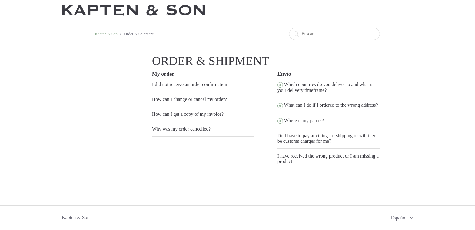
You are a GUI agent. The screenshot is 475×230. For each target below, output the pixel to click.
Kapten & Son (106, 34)
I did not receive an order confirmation (189, 84)
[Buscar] (334, 34)
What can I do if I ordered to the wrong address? (331, 105)
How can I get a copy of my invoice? (188, 114)
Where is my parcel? (304, 120)
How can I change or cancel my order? (189, 99)
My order (163, 74)
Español (399, 217)
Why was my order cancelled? (181, 129)
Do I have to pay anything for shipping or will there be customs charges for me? (327, 138)
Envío (284, 74)
